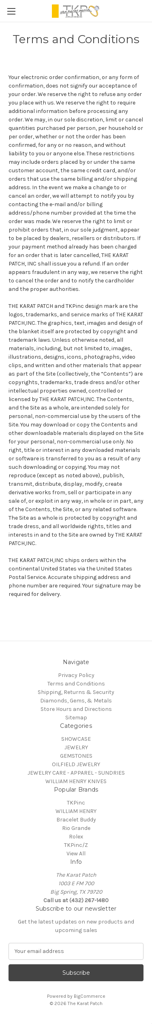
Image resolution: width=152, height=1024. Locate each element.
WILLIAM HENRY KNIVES (76, 781)
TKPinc (76, 802)
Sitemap (76, 717)
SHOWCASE (76, 739)
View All (76, 853)
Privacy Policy (76, 675)
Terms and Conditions (76, 683)
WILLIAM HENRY (76, 811)
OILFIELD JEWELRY (76, 764)
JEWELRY (76, 747)
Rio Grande (76, 828)
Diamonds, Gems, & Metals (76, 700)
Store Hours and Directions (76, 709)
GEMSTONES (76, 755)
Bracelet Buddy (76, 819)
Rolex (76, 836)
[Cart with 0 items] (147, 10)
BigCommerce (89, 996)
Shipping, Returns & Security (76, 692)
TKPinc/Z (76, 845)
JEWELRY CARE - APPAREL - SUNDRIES (76, 772)
